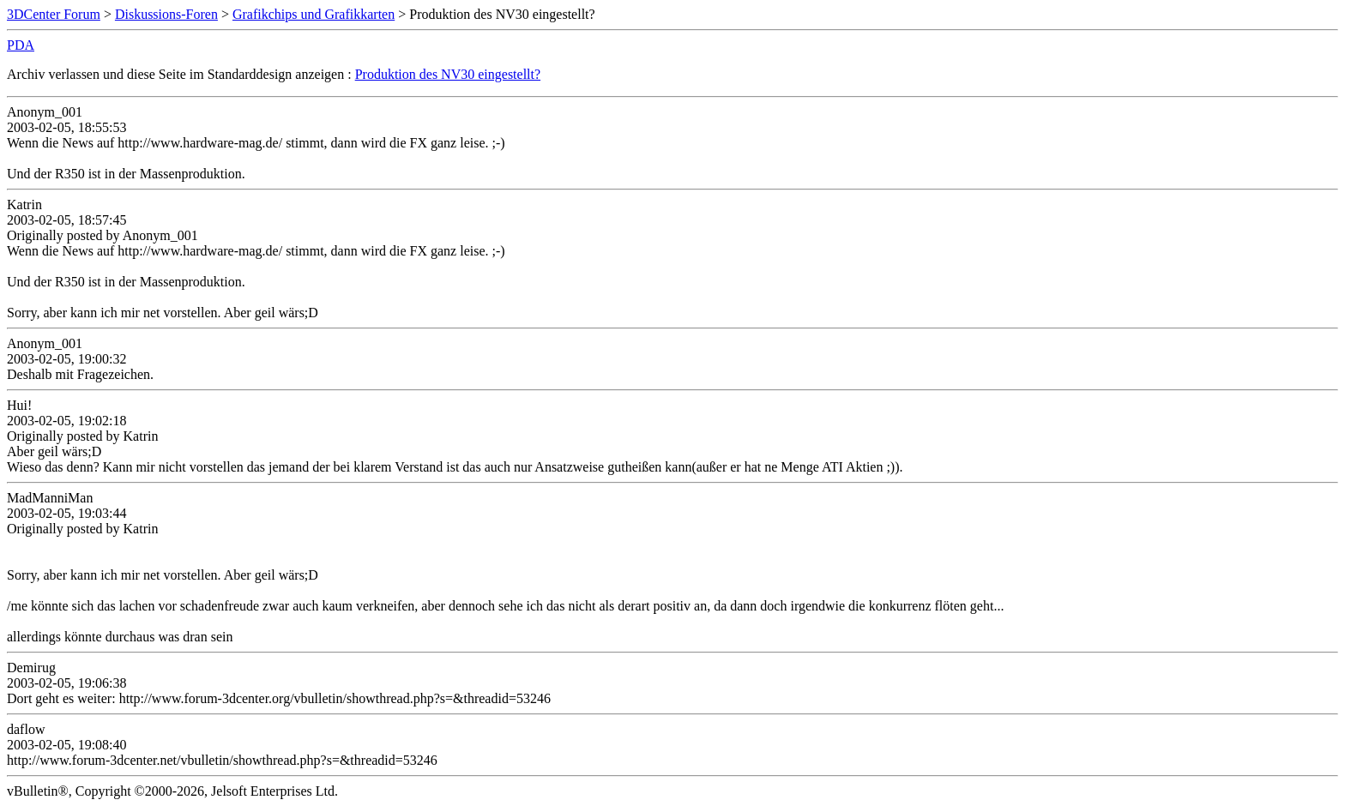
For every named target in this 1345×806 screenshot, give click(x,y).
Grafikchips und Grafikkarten (313, 14)
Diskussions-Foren (166, 14)
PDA (20, 45)
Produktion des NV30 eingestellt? (447, 74)
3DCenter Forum (53, 14)
